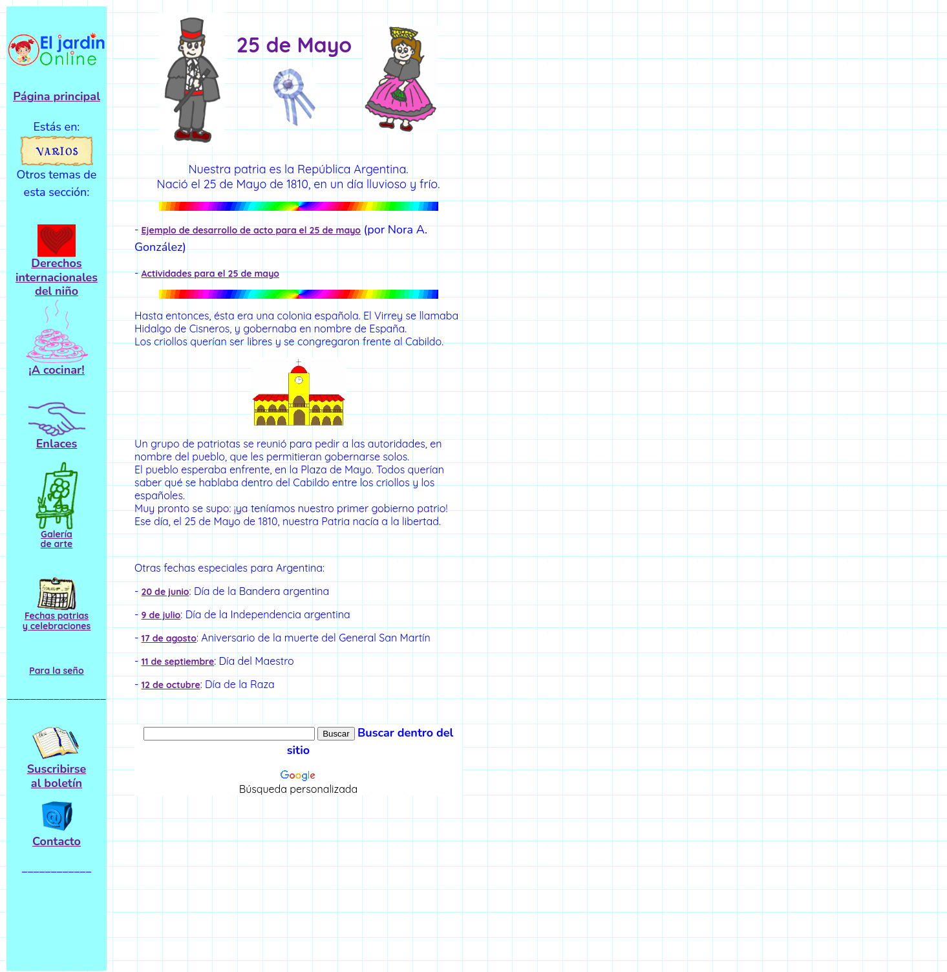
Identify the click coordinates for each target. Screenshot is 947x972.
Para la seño (56, 670)
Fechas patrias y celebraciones (57, 620)
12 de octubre (171, 685)
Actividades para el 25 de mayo (210, 273)
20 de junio (165, 592)
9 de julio (161, 615)
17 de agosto (169, 638)
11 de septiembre (178, 661)
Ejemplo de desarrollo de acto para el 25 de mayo (251, 230)
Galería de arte (57, 539)
